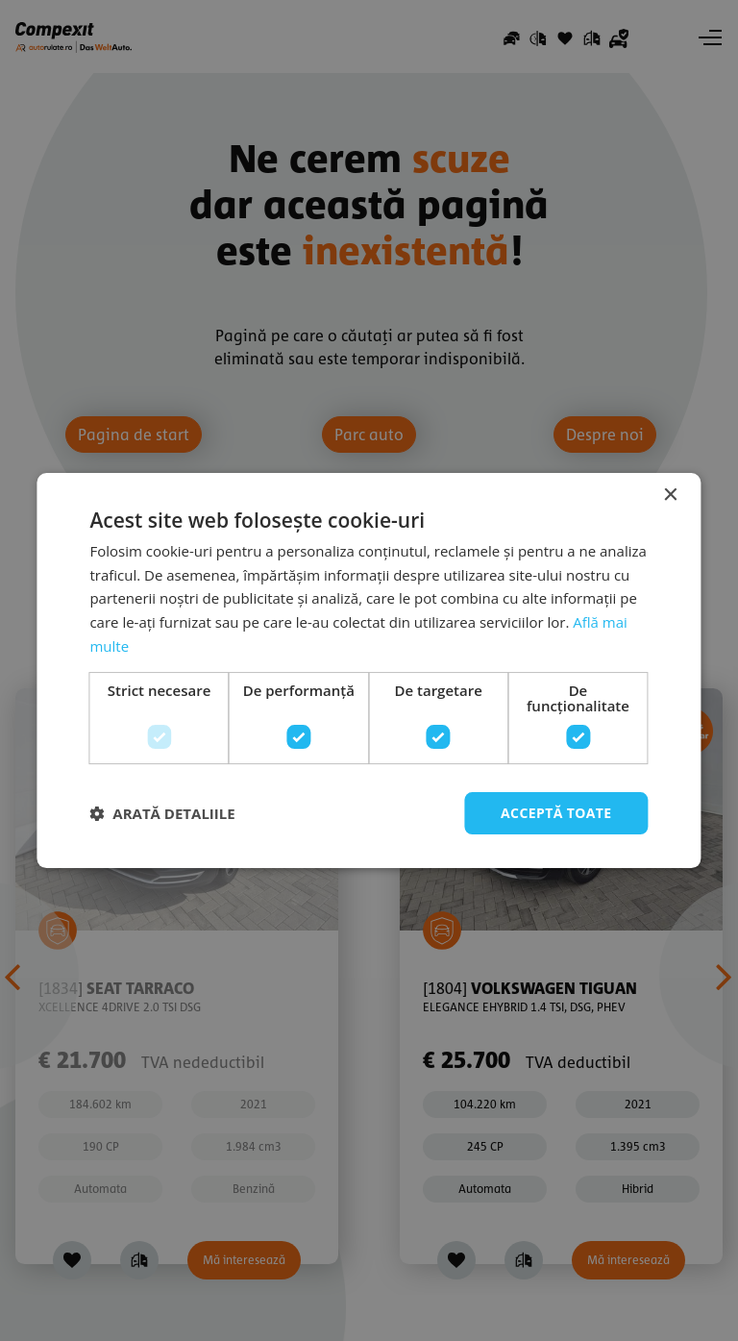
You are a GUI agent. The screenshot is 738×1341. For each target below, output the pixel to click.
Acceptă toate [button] (556, 813)
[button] (161, 813)
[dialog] (369, 670)
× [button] (670, 495)
